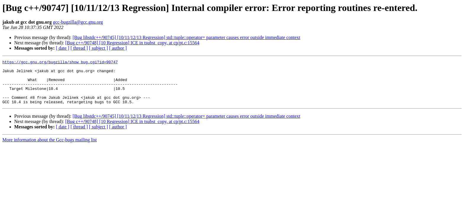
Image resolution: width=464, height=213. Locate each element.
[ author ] (118, 48)
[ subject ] (98, 48)
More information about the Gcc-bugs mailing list (49, 148)
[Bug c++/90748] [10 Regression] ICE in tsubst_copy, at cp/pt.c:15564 (132, 42)
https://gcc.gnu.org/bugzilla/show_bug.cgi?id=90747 (60, 62)
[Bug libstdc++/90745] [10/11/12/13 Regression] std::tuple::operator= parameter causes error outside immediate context (186, 37)
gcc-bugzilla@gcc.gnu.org (78, 22)
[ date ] (62, 48)
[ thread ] (79, 48)
